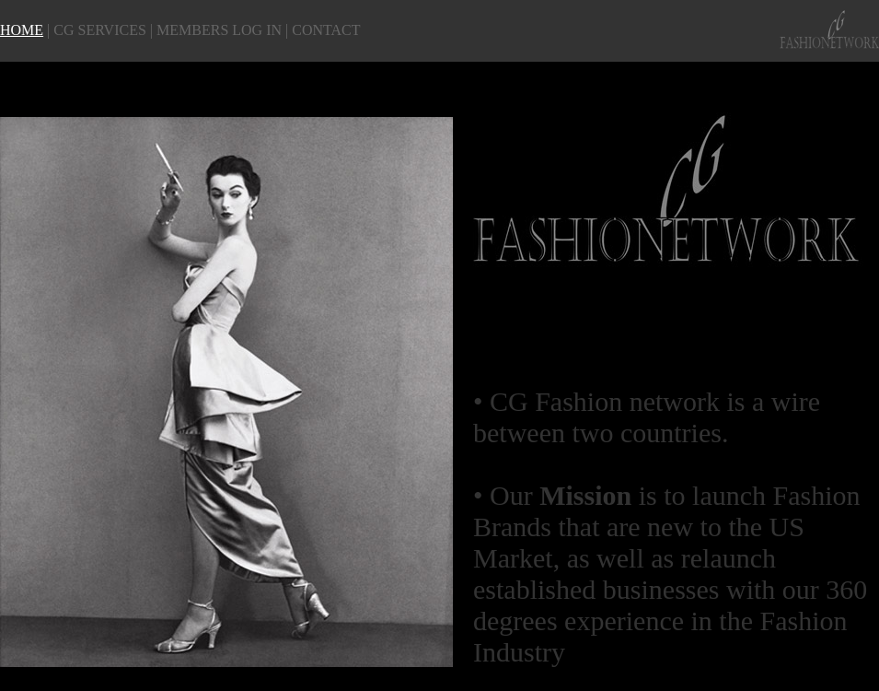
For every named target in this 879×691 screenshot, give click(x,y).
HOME (21, 30)
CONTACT (326, 30)
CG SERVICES (99, 30)
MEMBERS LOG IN (219, 30)
